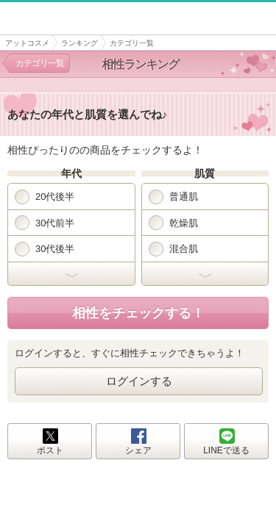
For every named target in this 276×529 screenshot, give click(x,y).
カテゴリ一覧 (39, 63)
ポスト (50, 450)
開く (71, 274)
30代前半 (44, 222)
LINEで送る (226, 450)
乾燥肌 (173, 222)
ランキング (79, 43)
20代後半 (44, 197)
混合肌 (173, 249)
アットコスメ (27, 43)
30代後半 (44, 249)
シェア (138, 450)
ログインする (139, 381)
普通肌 (173, 197)
